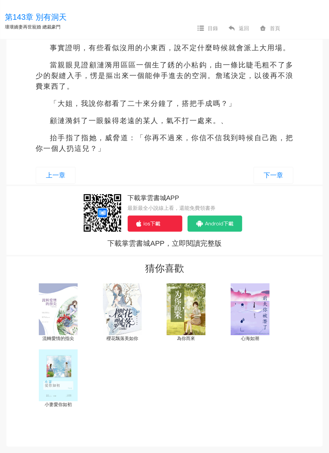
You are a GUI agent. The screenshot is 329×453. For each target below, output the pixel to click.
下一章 (273, 175)
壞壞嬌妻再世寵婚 (23, 26)
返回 (238, 28)
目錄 (207, 28)
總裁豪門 (51, 26)
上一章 (55, 175)
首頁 (269, 28)
